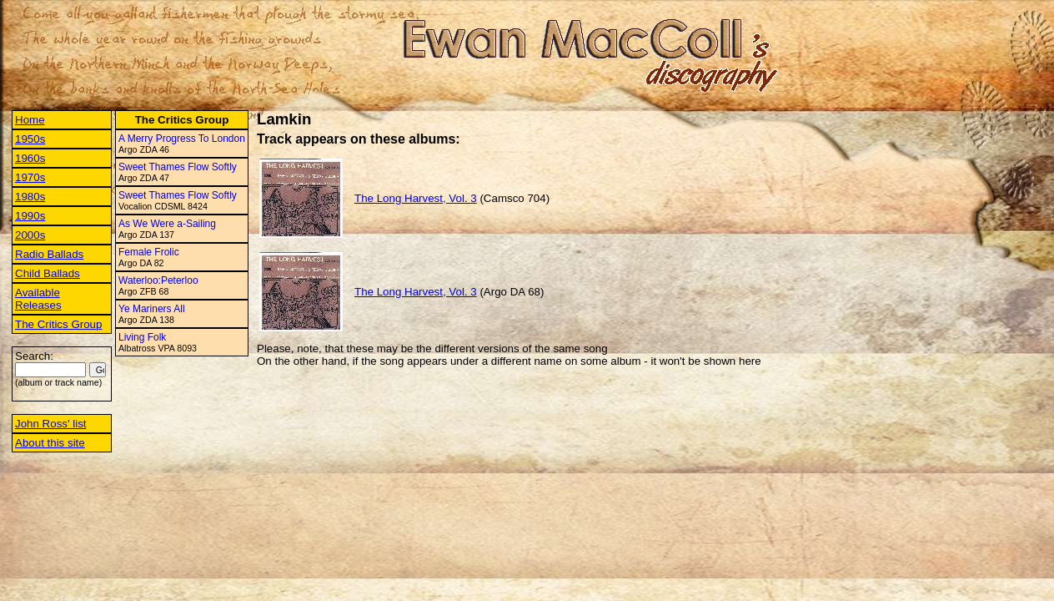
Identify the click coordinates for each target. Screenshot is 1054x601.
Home (30, 120)
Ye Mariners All (151, 309)
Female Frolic (148, 252)
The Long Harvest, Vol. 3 (415, 198)
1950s (30, 139)
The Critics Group (58, 324)
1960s (30, 158)
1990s (30, 216)
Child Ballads (47, 273)
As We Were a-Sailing (167, 224)
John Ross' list (51, 423)
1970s (30, 177)
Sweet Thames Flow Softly (177, 167)
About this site (50, 443)
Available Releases (38, 298)
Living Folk (142, 337)
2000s (30, 235)
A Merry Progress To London (181, 138)
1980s (30, 196)
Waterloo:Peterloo (158, 280)
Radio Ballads (49, 254)
